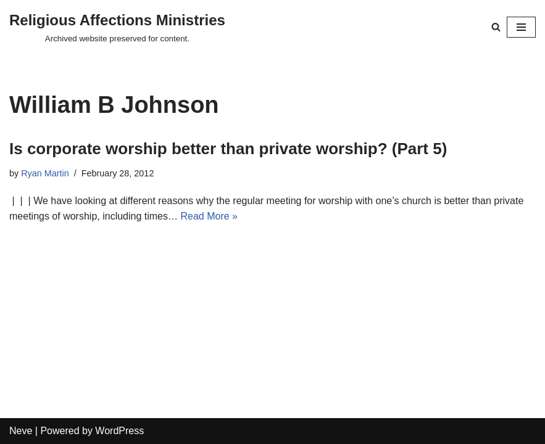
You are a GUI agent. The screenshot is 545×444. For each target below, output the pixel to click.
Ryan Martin (45, 173)
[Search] (496, 26)
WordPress (119, 431)
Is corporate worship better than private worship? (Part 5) (228, 148)
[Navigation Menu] (521, 27)
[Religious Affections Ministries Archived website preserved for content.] (117, 27)
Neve (20, 431)
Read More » (209, 216)
